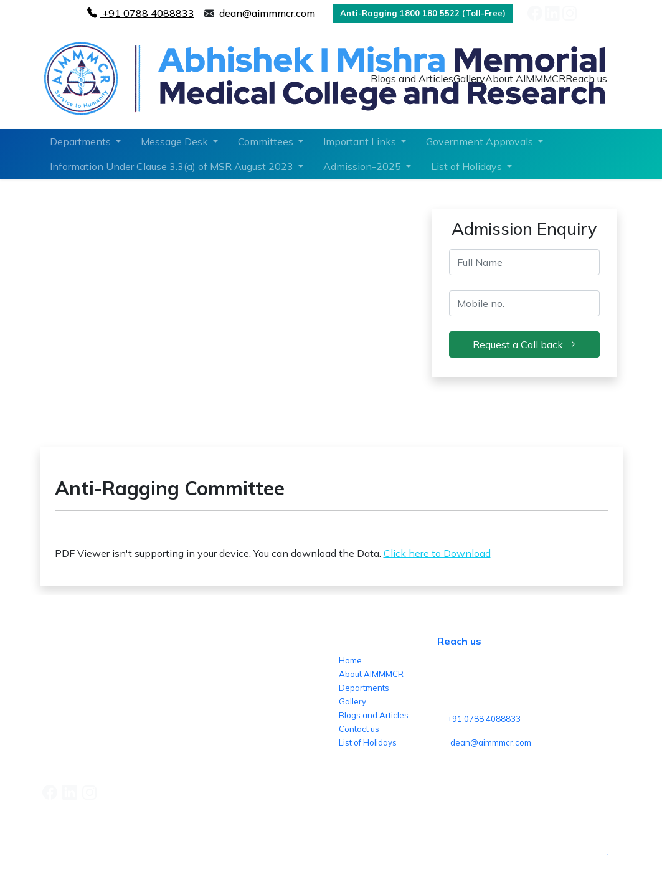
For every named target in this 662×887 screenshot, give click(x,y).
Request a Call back (524, 344)
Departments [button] (81, 141)
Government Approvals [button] (481, 141)
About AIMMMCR (525, 78)
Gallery (469, 78)
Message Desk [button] (175, 141)
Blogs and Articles (412, 78)
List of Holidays (368, 742)
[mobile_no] (524, 303)
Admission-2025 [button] (363, 166)
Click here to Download (437, 553)
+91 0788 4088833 (484, 719)
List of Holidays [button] (467, 166)
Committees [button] (267, 141)
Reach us (586, 78)
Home (350, 660)
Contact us (359, 729)
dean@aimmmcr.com (490, 742)
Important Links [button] (361, 141)
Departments (364, 688)
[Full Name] (524, 262)
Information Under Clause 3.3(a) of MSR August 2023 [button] (173, 166)
